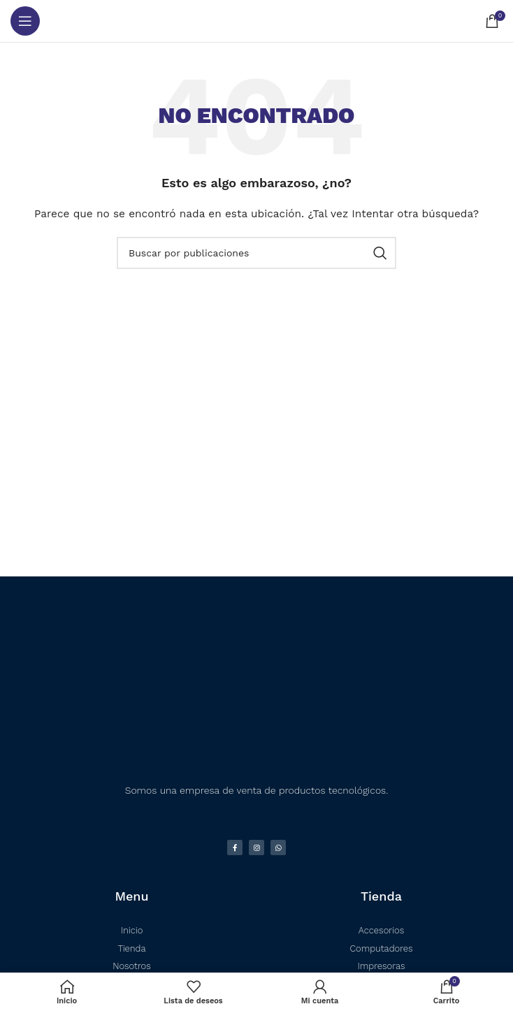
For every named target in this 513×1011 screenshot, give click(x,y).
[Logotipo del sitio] (256, 21)
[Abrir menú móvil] (25, 21)
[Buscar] (256, 253)
